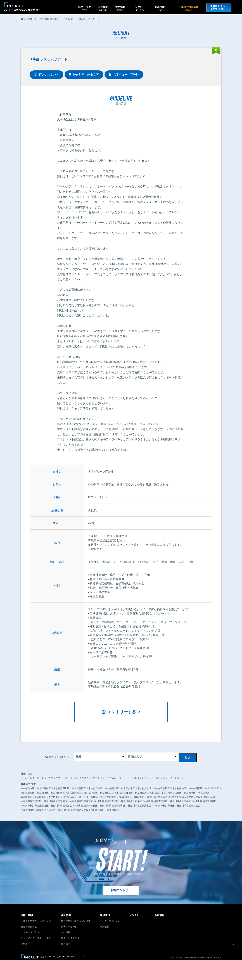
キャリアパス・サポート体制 (36, 931)
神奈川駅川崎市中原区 (69, 803)
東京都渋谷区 (212, 781)
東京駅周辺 (40, 790)
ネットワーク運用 (172, 771)
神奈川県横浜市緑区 (164, 799)
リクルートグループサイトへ (33, 955)
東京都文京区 (144, 781)
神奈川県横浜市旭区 (61, 799)
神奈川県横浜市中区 (182, 790)
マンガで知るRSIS (109, 914)
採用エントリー (121, 883)
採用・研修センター (71, 931)
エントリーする (121, 709)
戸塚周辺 (51, 803)
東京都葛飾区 (44, 781)
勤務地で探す (28, 777)
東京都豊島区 (28, 786)
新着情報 (159, 8)
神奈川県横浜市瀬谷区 (205, 794)
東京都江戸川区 (61, 781)
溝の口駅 (151, 790)
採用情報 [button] (119, 8)
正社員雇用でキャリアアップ (36, 914)
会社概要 (66, 908)
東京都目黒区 (142, 786)
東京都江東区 (95, 781)
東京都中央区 (179, 781)
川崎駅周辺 (138, 790)
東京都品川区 (158, 786)
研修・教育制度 (29, 920)
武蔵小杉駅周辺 (108, 790)
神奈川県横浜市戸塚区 (156, 794)
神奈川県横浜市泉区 (180, 794)
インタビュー (139, 8)
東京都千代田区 (162, 781)
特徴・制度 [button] (83, 8)
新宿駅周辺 (26, 790)
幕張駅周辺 (113, 803)
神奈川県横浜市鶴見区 (86, 799)
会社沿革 (65, 937)
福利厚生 (25, 937)
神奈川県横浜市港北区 (139, 799)
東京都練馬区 (74, 786)
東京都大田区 (175, 786)
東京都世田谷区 (124, 786)
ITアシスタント (136, 771)
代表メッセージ (69, 920)
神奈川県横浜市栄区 (131, 794)
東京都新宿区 (196, 781)
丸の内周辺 (54, 790)
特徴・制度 (27, 908)
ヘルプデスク (95, 771)
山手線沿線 (68, 790)
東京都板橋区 (58, 786)
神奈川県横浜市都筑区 (188, 799)
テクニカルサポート (115, 771)
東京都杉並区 (107, 786)
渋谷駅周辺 (204, 786)
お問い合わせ (176, 951)
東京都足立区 (28, 781)
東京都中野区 (91, 786)
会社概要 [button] (102, 8)
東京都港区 (190, 786)
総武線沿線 (164, 790)
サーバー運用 (153, 771)
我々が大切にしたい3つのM (75, 914)
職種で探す (27, 767)
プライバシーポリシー (194, 951)
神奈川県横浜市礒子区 (81, 794)
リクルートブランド (31, 926)
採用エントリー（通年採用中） (218, 7)
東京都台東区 (128, 781)
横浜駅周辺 (124, 790)
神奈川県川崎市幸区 (94, 803)
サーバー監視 (28, 771)
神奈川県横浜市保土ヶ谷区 (35, 799)
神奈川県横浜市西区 (31, 794)
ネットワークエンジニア (50, 771)
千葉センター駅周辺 (87, 790)
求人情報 (104, 920)
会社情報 (65, 926)
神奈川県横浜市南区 (206, 790)
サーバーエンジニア (75, 771)
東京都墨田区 (79, 781)
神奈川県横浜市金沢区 (106, 794)
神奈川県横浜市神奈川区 (112, 799)
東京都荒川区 (112, 781)
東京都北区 (43, 786)
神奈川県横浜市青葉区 (32, 803)
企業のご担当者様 (187, 8)
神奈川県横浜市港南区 (55, 794)
